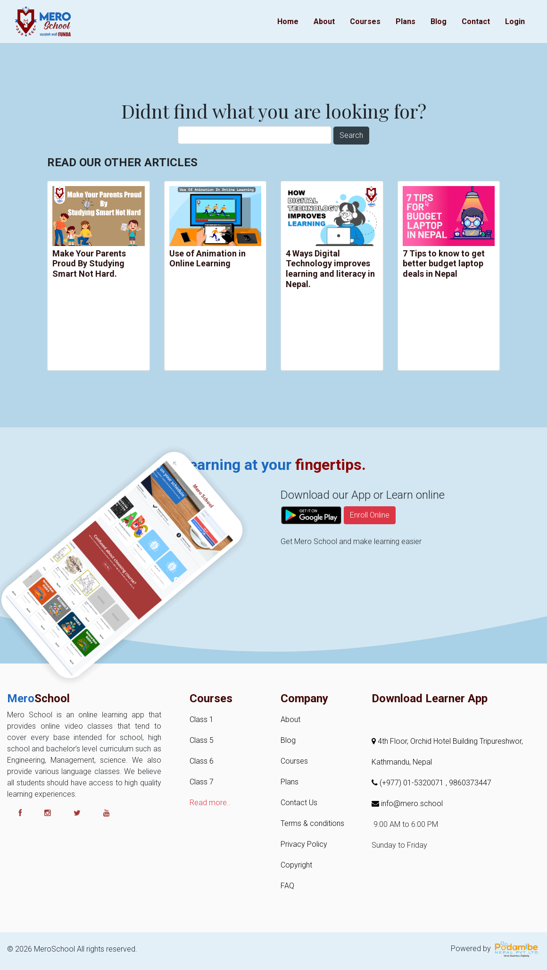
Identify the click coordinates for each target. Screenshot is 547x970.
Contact (476, 21)
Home (287, 21)
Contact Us (299, 802)
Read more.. (210, 802)
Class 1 (202, 719)
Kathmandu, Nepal (402, 761)
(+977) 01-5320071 (409, 782)
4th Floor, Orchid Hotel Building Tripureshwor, (447, 741)
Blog (439, 21)
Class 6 (202, 761)
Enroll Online (370, 545)
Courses (365, 21)
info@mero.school (407, 803)
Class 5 (202, 740)
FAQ (287, 885)
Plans (405, 21)
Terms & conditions (312, 823)
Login (515, 21)
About (324, 21)
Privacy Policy (304, 844)
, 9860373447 (468, 782)
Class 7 (202, 781)
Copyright (296, 864)
